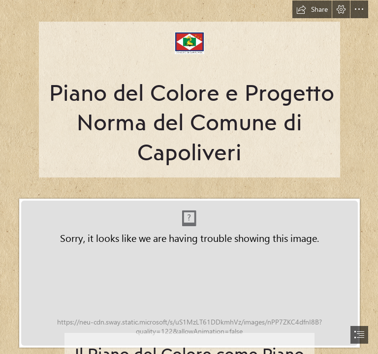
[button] (312, 9)
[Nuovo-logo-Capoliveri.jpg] (189, 88)
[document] (189, 177)
